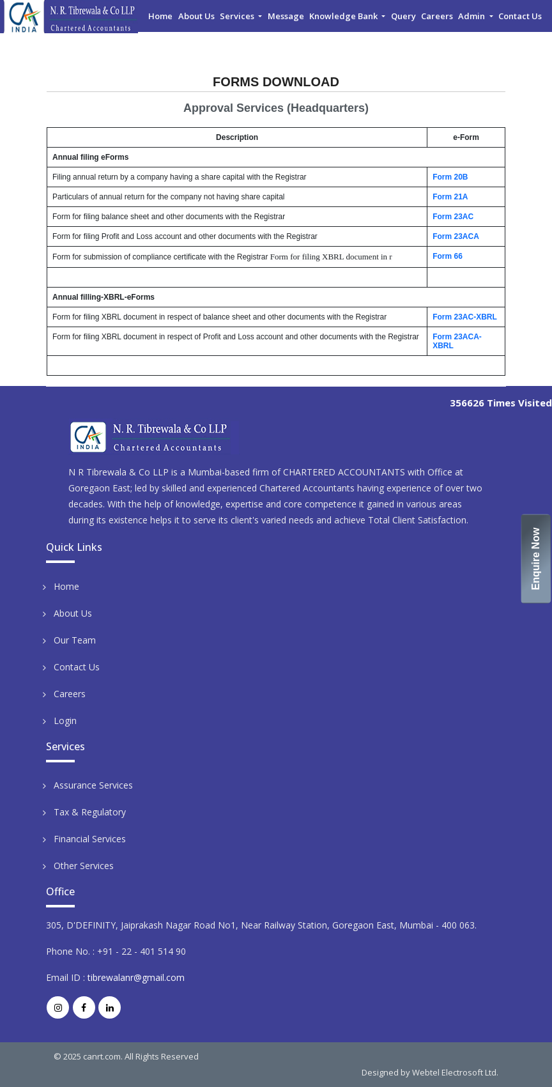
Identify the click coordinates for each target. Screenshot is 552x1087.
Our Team (75, 640)
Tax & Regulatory (90, 812)
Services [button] (238, 16)
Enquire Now (536, 558)
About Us (196, 16)
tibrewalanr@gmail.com (136, 977)
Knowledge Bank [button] (344, 16)
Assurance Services (93, 785)
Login (65, 720)
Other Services (84, 866)
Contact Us (520, 16)
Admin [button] (472, 16)
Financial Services (90, 839)
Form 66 (448, 256)
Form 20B (450, 177)
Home (160, 16)
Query (403, 16)
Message (286, 16)
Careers (437, 16)
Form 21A (450, 196)
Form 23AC (453, 216)
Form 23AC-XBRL (465, 316)
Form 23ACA (456, 236)
